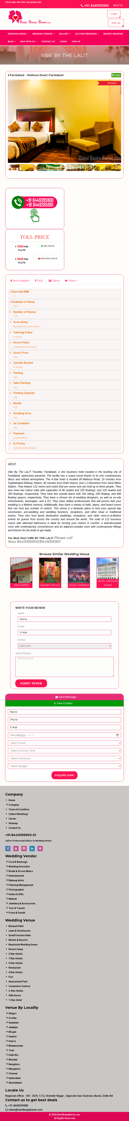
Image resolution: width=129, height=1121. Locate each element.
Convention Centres (19, 986)
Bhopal (12, 1032)
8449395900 (21, 835)
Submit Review (31, 683)
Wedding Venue (17, 33)
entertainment (16, 875)
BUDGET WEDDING (113, 33)
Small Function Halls (20, 935)
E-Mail (21, 626)
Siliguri (12, 1013)
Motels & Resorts (18, 940)
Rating (22, 639)
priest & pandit (17, 912)
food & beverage (18, 862)
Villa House (15, 995)
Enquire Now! (64, 775)
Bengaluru (14, 1064)
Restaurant (15, 967)
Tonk (11, 1050)
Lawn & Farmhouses (20, 930)
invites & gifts (16, 894)
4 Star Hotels (16, 972)
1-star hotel (15, 1000)
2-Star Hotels (16, 990)
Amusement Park (18, 981)
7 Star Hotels (16, 958)
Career (12, 818)
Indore (12, 1041)
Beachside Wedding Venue (23, 944)
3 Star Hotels (16, 954)
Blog (11, 41)
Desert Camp (16, 949)
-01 (34, 835)
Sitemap (13, 823)
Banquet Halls (16, 926)
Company (14, 804)
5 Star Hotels (16, 963)
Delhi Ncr (14, 1055)
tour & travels (17, 908)
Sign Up (116, 22)
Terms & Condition (19, 809)
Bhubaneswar (16, 1045)
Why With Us (27, 41)
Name (21, 613)
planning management (21, 885)
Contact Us (48, 41)
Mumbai (13, 1059)
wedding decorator (19, 866)
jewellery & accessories (22, 903)
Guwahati (14, 1022)
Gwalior (13, 1036)
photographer (16, 889)
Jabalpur (13, 1027)
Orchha (12, 1018)
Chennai (13, 1073)
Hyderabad (15, 1078)
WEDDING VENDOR (42, 33)
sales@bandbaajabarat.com (23, 1109)
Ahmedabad (15, 1082)
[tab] (20, 280)
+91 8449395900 (95, 6)
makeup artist (16, 880)
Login (114, 13)
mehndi (13, 899)
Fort (11, 977)
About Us (118, 5)
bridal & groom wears (21, 871)
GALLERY (63, 33)
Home (12, 800)
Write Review (23, 653)
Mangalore (15, 1069)
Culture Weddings (86, 33)
